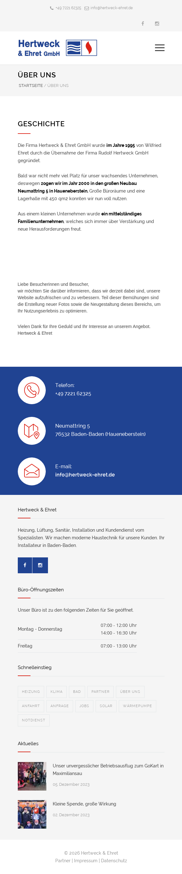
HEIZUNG (31, 692)
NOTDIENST (33, 720)
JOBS (84, 706)
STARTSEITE (31, 85)
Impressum (86, 860)
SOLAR (106, 706)
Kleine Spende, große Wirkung (84, 803)
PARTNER (100, 692)
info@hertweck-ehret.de (112, 8)
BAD (77, 692)
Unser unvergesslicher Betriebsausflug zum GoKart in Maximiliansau (108, 769)
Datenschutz (114, 860)
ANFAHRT (31, 706)
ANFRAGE (60, 706)
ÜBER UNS (130, 692)
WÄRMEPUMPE (137, 706)
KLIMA (57, 692)
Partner (63, 860)
